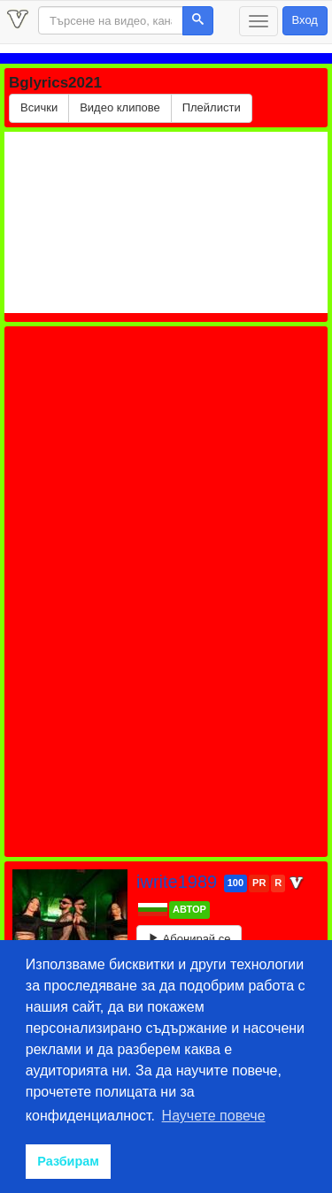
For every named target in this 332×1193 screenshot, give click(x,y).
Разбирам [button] (68, 1161)
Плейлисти (211, 107)
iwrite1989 (179, 881)
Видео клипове (120, 107)
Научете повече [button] (214, 1115)
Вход (305, 20)
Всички (39, 107)
